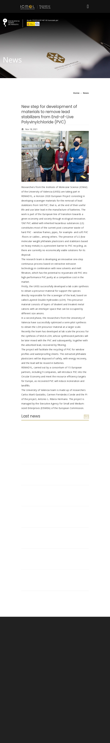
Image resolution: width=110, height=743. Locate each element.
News (86, 93)
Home (76, 93)
